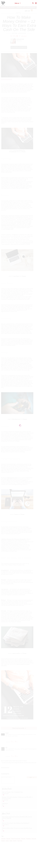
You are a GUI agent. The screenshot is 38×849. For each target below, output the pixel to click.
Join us (17, 3)
